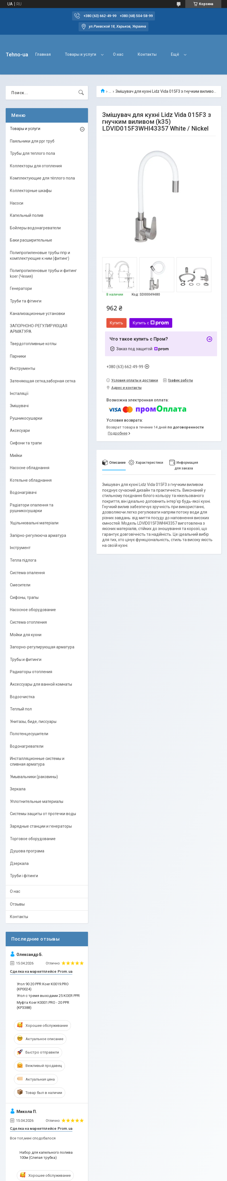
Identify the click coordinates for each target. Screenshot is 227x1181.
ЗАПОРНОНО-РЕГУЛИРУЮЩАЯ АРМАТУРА (38, 328)
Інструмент (20, 547)
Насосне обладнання (29, 467)
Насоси (16, 203)
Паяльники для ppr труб (32, 141)
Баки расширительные (31, 240)
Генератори (21, 288)
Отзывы (17, 904)
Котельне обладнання (31, 480)
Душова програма (27, 851)
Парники (18, 356)
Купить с (151, 322)
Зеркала (18, 789)
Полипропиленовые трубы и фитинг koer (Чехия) (43, 273)
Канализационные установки (37, 313)
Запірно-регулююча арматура (38, 535)
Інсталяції (19, 393)
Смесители (20, 585)
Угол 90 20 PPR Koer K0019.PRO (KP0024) (43, 986)
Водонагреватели (26, 746)
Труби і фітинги (24, 875)
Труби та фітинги (25, 301)
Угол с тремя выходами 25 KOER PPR (48, 996)
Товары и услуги (80, 54)
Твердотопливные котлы (33, 343)
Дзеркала (19, 863)
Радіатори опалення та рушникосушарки (31, 508)
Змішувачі (19, 405)
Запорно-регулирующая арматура (42, 647)
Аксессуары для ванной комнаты (41, 684)
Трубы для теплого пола (32, 153)
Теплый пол (21, 709)
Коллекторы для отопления (36, 166)
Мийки (16, 455)
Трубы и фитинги (25, 659)
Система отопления (28, 622)
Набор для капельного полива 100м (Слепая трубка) (46, 1155)
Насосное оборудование (33, 609)
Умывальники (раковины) (34, 776)
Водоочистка (22, 696)
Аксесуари (20, 430)
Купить (116, 323)
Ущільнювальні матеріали (34, 523)
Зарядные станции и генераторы (41, 826)
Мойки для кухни (25, 634)
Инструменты (22, 368)
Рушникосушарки (26, 418)
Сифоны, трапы (24, 597)
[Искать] (81, 93)
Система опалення (27, 572)
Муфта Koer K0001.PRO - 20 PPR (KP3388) (43, 1005)
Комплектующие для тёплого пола (42, 178)
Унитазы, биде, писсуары (33, 721)
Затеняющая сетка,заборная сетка (42, 381)
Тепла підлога (23, 560)
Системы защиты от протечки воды (43, 813)
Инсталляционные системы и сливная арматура (37, 761)
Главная (43, 54)
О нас (118, 54)
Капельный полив (26, 215)
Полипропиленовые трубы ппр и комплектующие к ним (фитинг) (40, 255)
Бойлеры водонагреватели (35, 228)
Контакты (147, 54)
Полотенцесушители (29, 733)
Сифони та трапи (26, 443)
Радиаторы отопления (31, 671)
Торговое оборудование (33, 838)
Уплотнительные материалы (36, 801)
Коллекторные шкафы (31, 190)
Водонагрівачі (23, 492)
